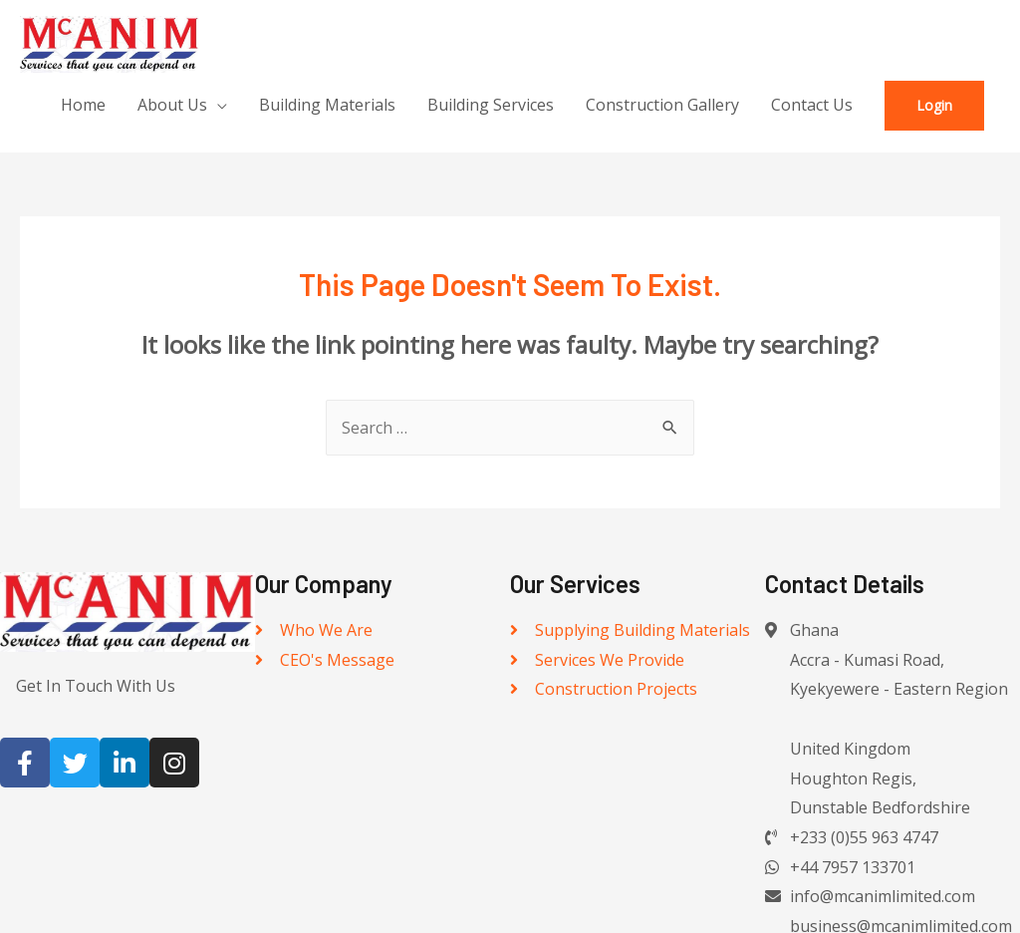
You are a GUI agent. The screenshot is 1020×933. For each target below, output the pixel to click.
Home (83, 105)
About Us (172, 105)
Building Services (490, 105)
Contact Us (812, 105)
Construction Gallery (662, 105)
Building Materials (327, 105)
